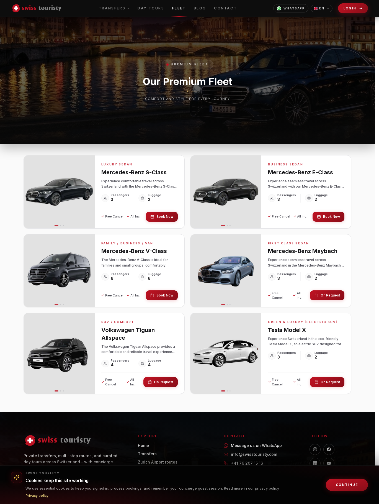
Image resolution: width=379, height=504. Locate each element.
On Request (327, 295)
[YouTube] (328, 463)
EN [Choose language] (321, 8)
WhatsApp (291, 8)
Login (350, 8)
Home (143, 445)
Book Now (161, 216)
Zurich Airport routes (157, 462)
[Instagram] (315, 449)
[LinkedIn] (315, 463)
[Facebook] (328, 449)
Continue (347, 485)
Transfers (147, 453)
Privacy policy (36, 495)
